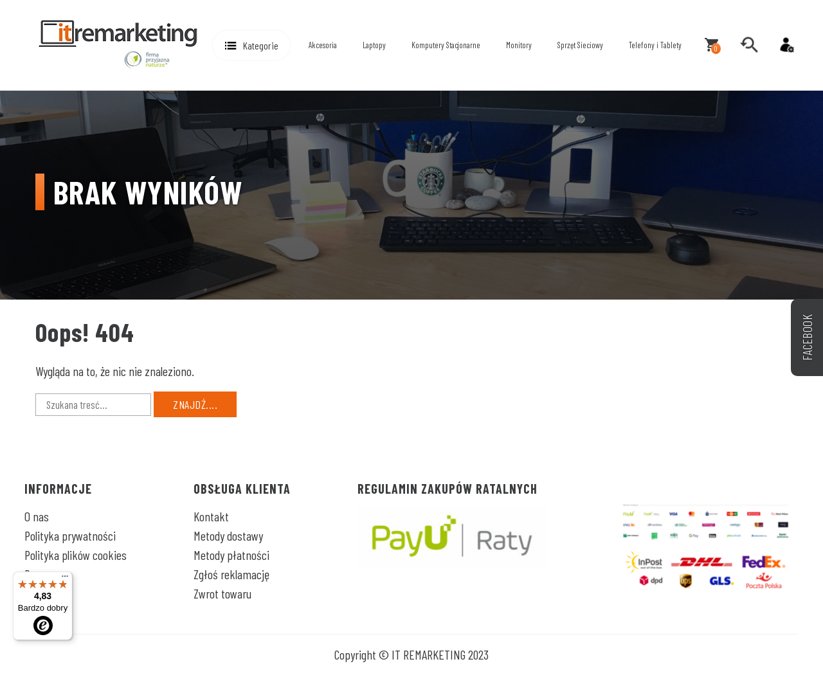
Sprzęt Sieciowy (580, 45)
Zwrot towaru (222, 593)
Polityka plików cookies (75, 554)
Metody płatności (231, 554)
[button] (251, 45)
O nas (36, 516)
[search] (749, 45)
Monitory (519, 45)
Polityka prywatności (70, 535)
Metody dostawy (228, 535)
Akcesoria (323, 45)
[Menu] (65, 579)
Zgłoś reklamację (231, 574)
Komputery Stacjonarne (446, 45)
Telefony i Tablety (655, 45)
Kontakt (211, 516)
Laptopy (374, 45)
